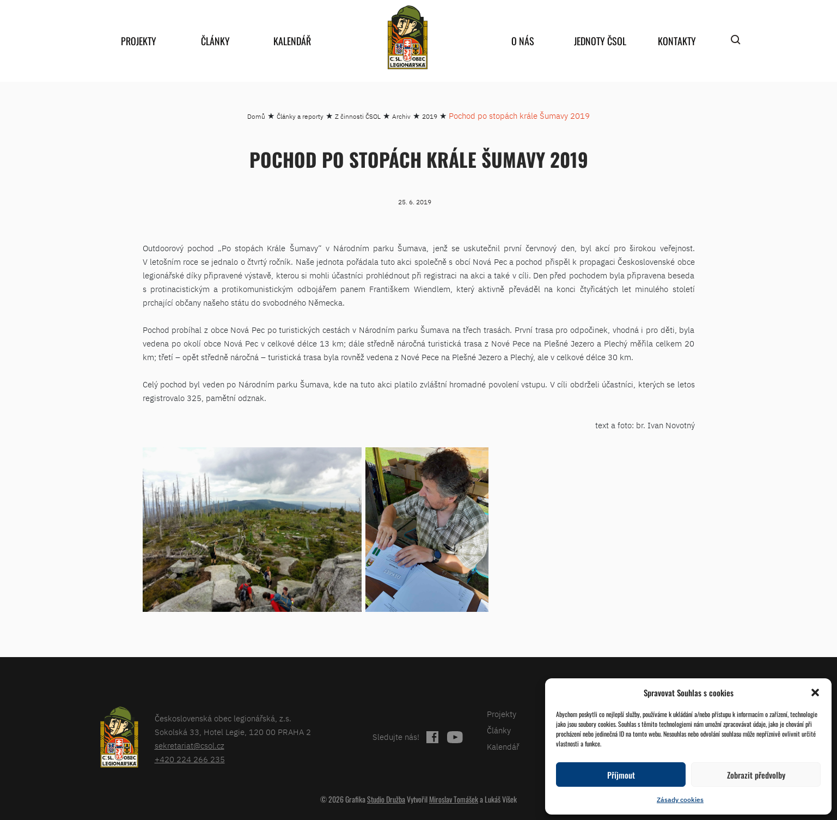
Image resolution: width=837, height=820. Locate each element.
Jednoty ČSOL (600, 41)
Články (215, 41)
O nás (522, 41)
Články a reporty (300, 116)
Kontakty (677, 41)
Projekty (138, 41)
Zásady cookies (680, 799)
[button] (815, 692)
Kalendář (292, 41)
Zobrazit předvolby (756, 775)
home (408, 37)
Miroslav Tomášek (453, 799)
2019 (429, 116)
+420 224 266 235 (190, 759)
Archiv (401, 116)
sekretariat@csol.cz (189, 745)
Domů (256, 116)
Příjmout (621, 775)
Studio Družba (386, 799)
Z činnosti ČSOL (358, 116)
